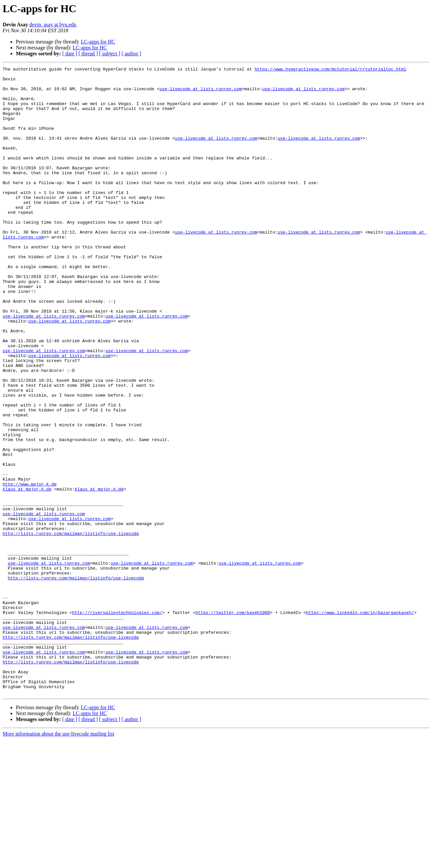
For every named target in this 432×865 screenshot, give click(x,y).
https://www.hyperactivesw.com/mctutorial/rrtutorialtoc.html (330, 70)
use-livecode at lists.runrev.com (200, 94)
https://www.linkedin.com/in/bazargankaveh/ (360, 722)
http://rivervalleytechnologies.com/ (117, 722)
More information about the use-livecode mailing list (58, 859)
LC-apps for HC (98, 41)
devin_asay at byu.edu (52, 24)
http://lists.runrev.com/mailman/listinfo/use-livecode (71, 627)
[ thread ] (88, 53)
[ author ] (131, 53)
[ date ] (69, 53)
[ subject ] (109, 53)
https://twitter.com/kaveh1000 (232, 722)
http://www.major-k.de (30, 568)
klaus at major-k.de (27, 574)
